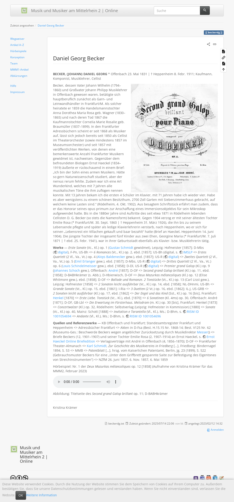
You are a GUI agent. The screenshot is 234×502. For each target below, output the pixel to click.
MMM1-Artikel (19, 69)
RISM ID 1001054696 (145, 316)
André (113, 270)
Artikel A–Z (17, 45)
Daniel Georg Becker (51, 25)
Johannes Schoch (67, 270)
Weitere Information (41, 495)
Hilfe (13, 86)
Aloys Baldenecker (111, 257)
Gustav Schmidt (121, 247)
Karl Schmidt (96, 346)
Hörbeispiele (18, 51)
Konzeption (17, 57)
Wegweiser (17, 38)
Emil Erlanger (85, 261)
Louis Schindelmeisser (79, 266)
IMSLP (187, 252)
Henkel (58, 298)
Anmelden (215, 429)
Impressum (17, 92)
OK (21, 495)
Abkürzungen (18, 75)
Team (14, 63)
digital (63, 252)
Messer (202, 332)
